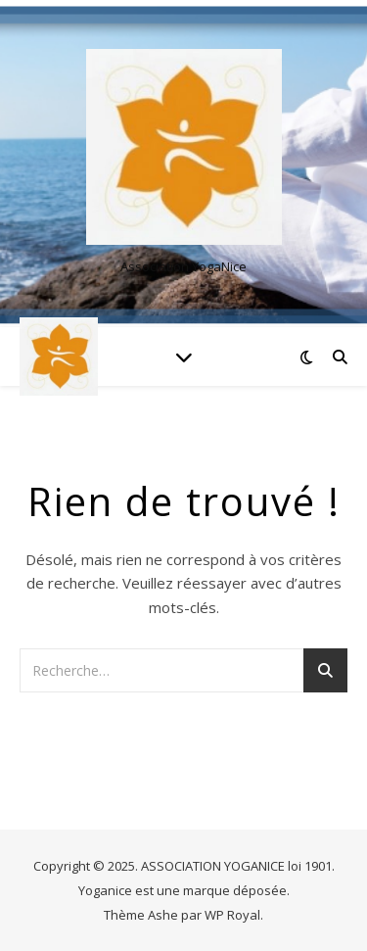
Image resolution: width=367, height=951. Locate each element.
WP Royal (232, 915)
